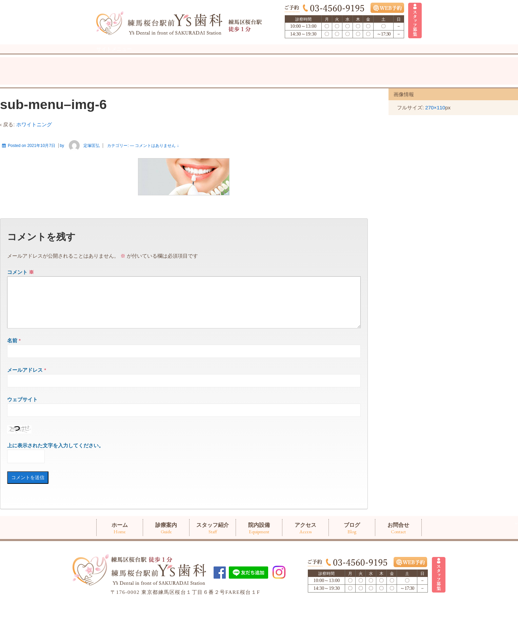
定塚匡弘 (82, 159)
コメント (20, 286)
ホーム (120, 56)
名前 (12, 362)
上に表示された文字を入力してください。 (55, 467)
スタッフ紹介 (213, 56)
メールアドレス (25, 392)
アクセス (305, 56)
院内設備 (259, 56)
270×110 (435, 121)
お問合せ (398, 56)
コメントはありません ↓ (157, 159)
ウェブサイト (22, 421)
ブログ (352, 56)
